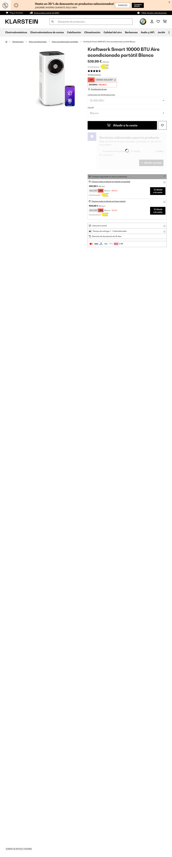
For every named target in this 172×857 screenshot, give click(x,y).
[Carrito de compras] (165, 21)
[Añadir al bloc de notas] (162, 125)
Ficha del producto (93, 66)
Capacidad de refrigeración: (101, 95)
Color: (91, 108)
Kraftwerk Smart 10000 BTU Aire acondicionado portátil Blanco (109, 42)
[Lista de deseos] (158, 21)
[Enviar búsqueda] (52, 21)
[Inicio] (8, 42)
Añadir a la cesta (122, 125)
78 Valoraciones (94, 75)
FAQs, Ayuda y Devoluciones (154, 13)
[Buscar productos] (91, 21)
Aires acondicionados (38, 42)
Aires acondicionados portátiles (65, 42)
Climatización (18, 42)
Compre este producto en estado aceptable (111, 181)
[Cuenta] (151, 21)
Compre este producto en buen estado (109, 201)
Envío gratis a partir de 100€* (47, 13)
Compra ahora (134, 5)
